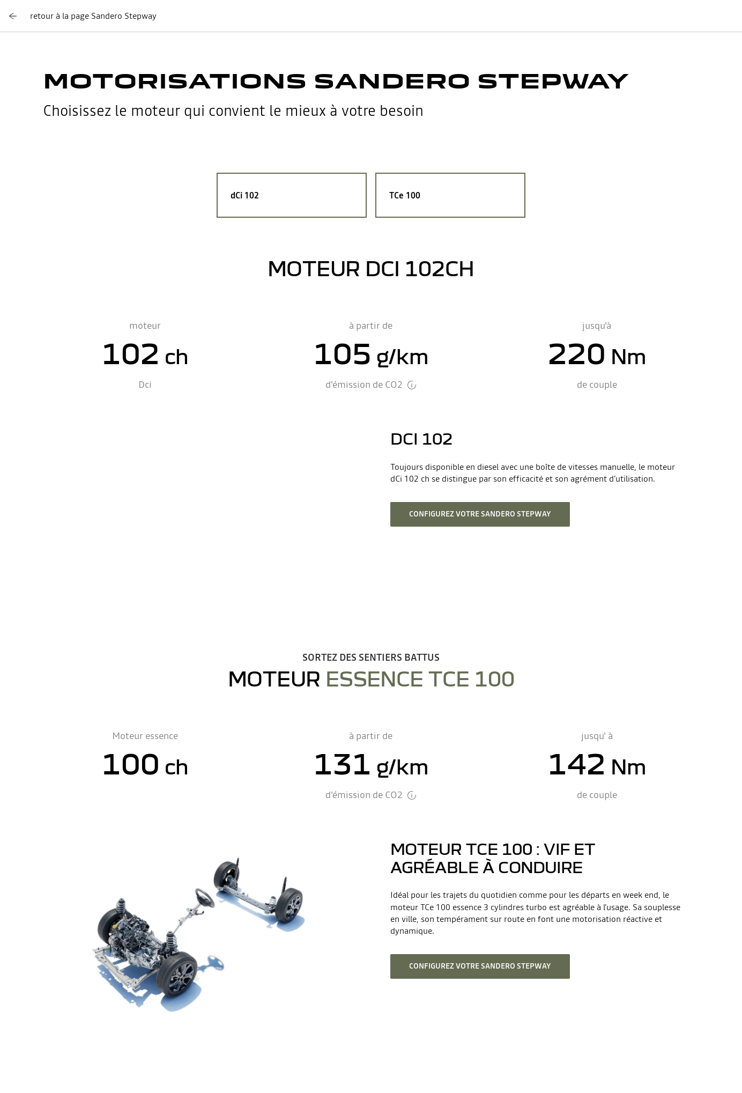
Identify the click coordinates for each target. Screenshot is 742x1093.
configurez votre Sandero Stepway (480, 513)
